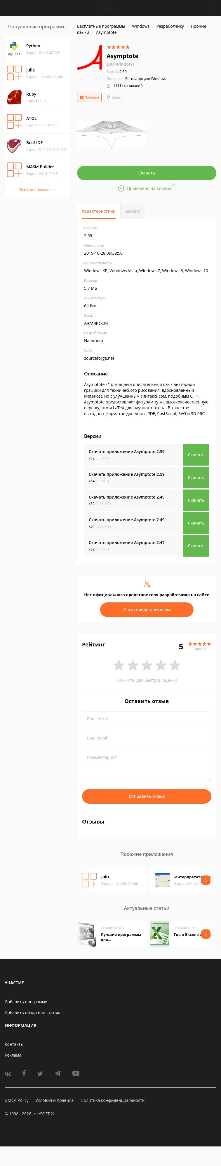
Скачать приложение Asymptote (127, 451)
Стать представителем (146, 609)
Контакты (14, 1044)
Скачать (146, 173)
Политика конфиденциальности (113, 1100)
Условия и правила (55, 1100)
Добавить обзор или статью (32, 1012)
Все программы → (37, 189)
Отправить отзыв (147, 796)
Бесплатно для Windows (145, 78)
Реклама (13, 1055)
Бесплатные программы (101, 26)
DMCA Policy (17, 1100)
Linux (113, 97)
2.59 (117, 71)
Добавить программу (26, 1001)
